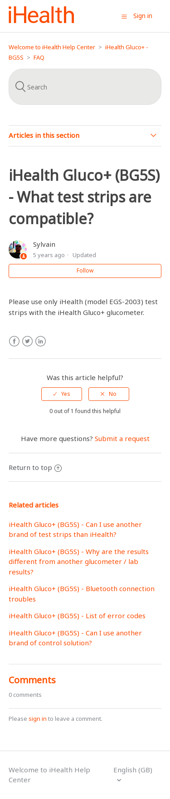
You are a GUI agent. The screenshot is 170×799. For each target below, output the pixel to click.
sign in (38, 718)
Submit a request (122, 438)
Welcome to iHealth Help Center (52, 47)
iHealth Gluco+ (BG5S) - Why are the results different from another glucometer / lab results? (79, 561)
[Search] (85, 87)
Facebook (14, 341)
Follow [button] (85, 270)
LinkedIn (40, 341)
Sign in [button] (142, 15)
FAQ (39, 57)
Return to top (35, 467)
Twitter (27, 341)
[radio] (61, 394)
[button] (124, 16)
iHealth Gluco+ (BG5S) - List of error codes (77, 615)
